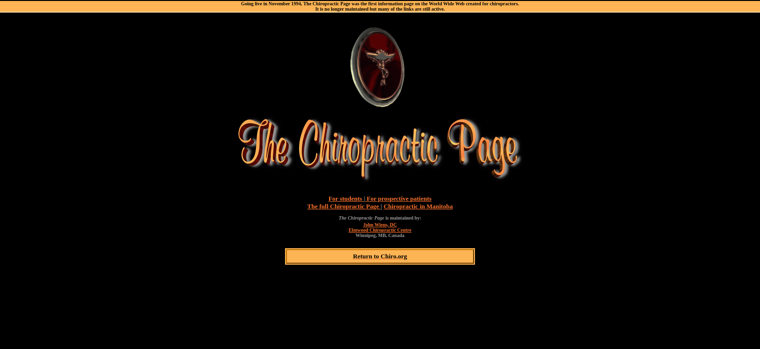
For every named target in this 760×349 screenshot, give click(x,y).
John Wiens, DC (379, 224)
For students (346, 198)
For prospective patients (398, 198)
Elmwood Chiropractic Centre (380, 230)
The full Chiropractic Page (343, 206)
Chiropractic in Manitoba (418, 206)
